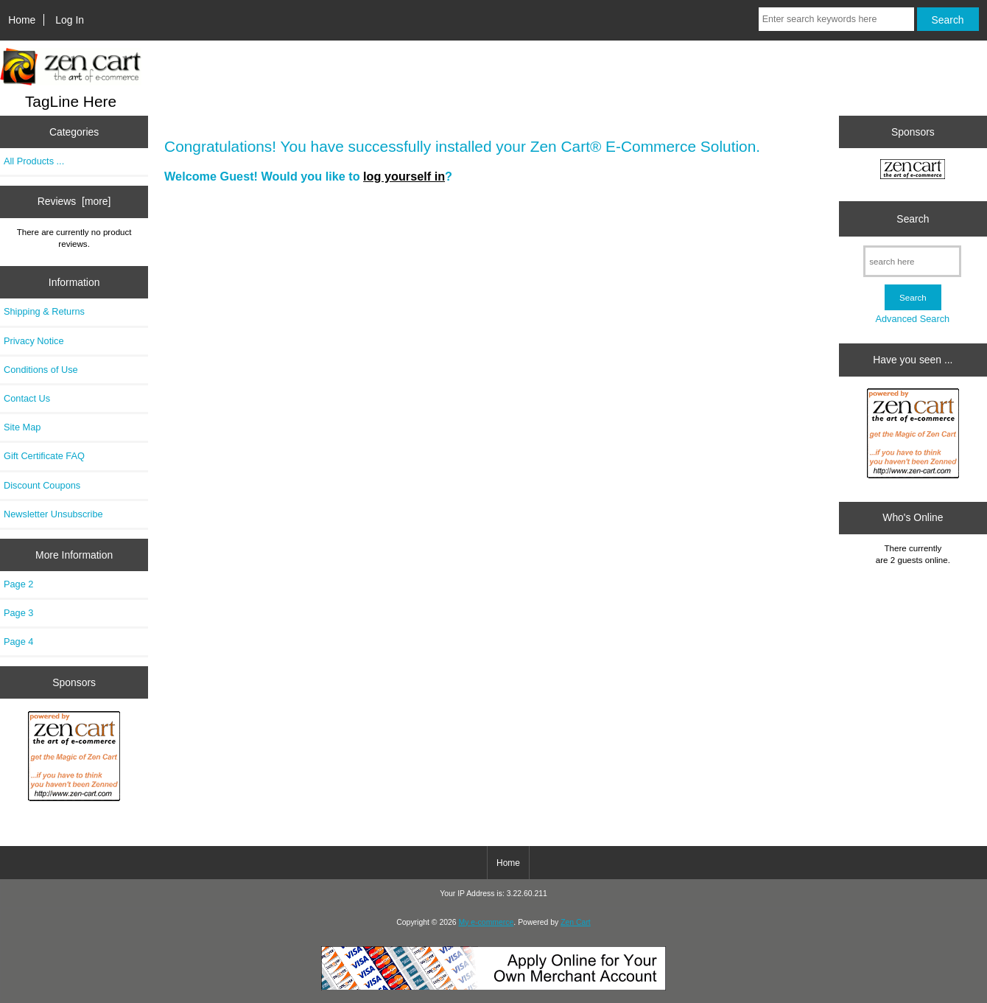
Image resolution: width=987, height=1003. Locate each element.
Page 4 (18, 641)
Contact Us (27, 398)
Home (21, 20)
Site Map (22, 427)
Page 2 (18, 584)
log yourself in (404, 176)
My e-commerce (486, 922)
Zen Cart (576, 922)
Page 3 (18, 612)
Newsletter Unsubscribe (53, 514)
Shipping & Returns (44, 311)
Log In (69, 20)
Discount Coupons (42, 485)
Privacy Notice (33, 340)
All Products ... (34, 161)
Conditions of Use (41, 369)
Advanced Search (912, 318)
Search (912, 219)
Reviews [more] (74, 201)
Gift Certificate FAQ (44, 455)
